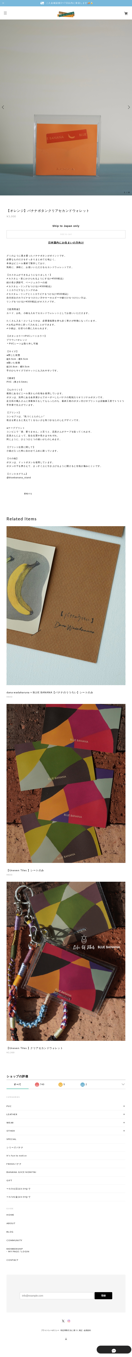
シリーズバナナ (15, 1147)
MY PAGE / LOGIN (18, 1251)
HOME (10, 1215)
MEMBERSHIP (15, 1249)
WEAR (10, 1122)
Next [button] (128, 107)
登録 (103, 1295)
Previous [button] (3, 107)
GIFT (9, 1180)
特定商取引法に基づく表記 (72, 1330)
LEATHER (12, 1114)
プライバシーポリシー (50, 1330)
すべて (17, 1084)
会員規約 (87, 1330)
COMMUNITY (14, 1240)
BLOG (10, 1232)
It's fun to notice (17, 1155)
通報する (28, 494)
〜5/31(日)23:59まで (19, 1188)
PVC (9, 1106)
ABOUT (11, 1223)
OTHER (11, 1130)
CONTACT (12, 1260)
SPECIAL (11, 1139)
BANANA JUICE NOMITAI (21, 1172)
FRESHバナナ (14, 1164)
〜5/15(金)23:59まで (19, 1197)
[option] (66, 107)
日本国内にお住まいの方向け (66, 242)
